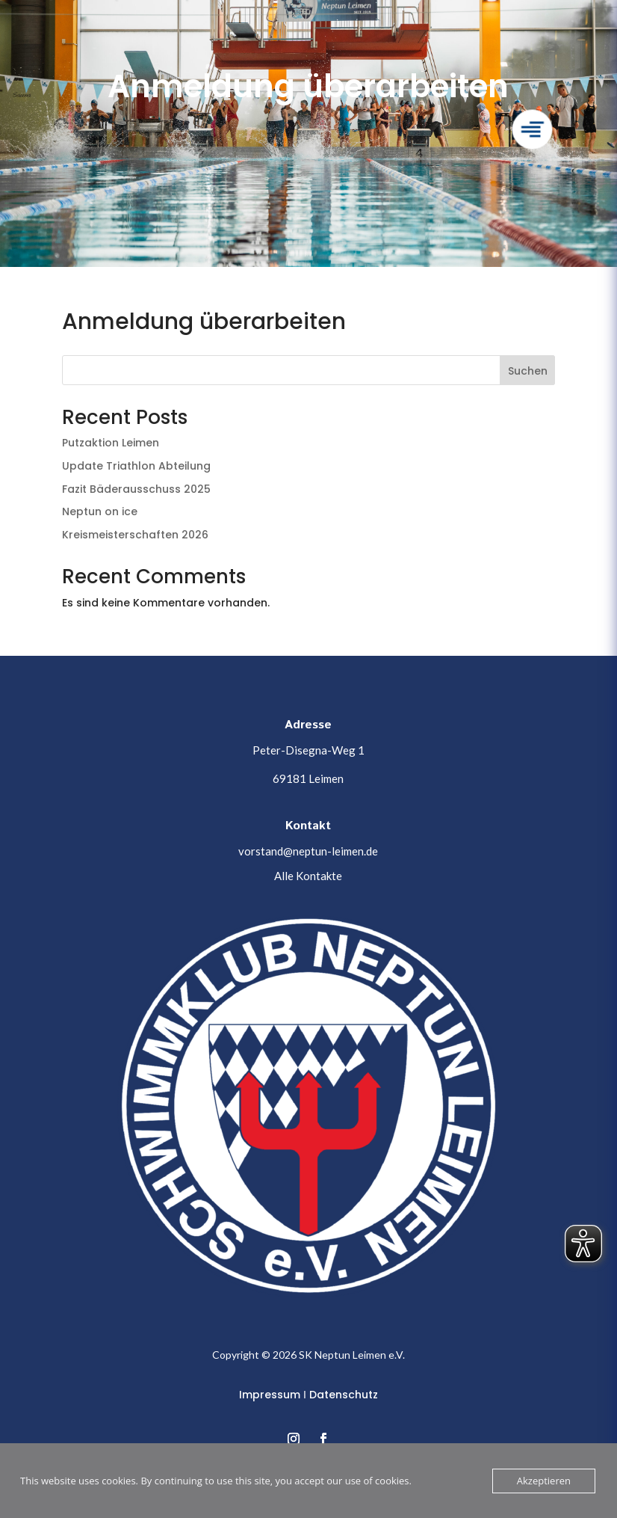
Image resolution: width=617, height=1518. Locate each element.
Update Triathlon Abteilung (136, 465)
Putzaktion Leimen (110, 442)
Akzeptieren (544, 1480)
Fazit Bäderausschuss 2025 (136, 489)
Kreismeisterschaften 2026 (135, 534)
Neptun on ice (99, 511)
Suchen (528, 370)
